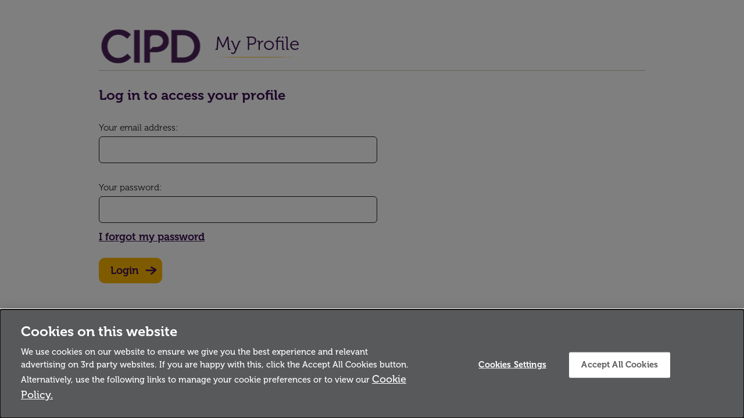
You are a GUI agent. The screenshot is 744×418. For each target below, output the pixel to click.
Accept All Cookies (619, 364)
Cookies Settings (512, 364)
